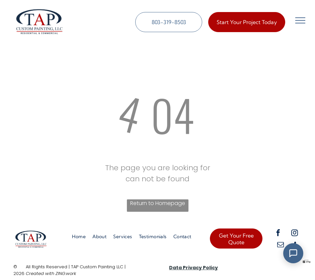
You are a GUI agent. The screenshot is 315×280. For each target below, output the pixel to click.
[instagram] (295, 234)
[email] (280, 245)
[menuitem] (79, 237)
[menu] (300, 20)
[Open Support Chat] (293, 253)
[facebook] (278, 234)
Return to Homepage (157, 203)
